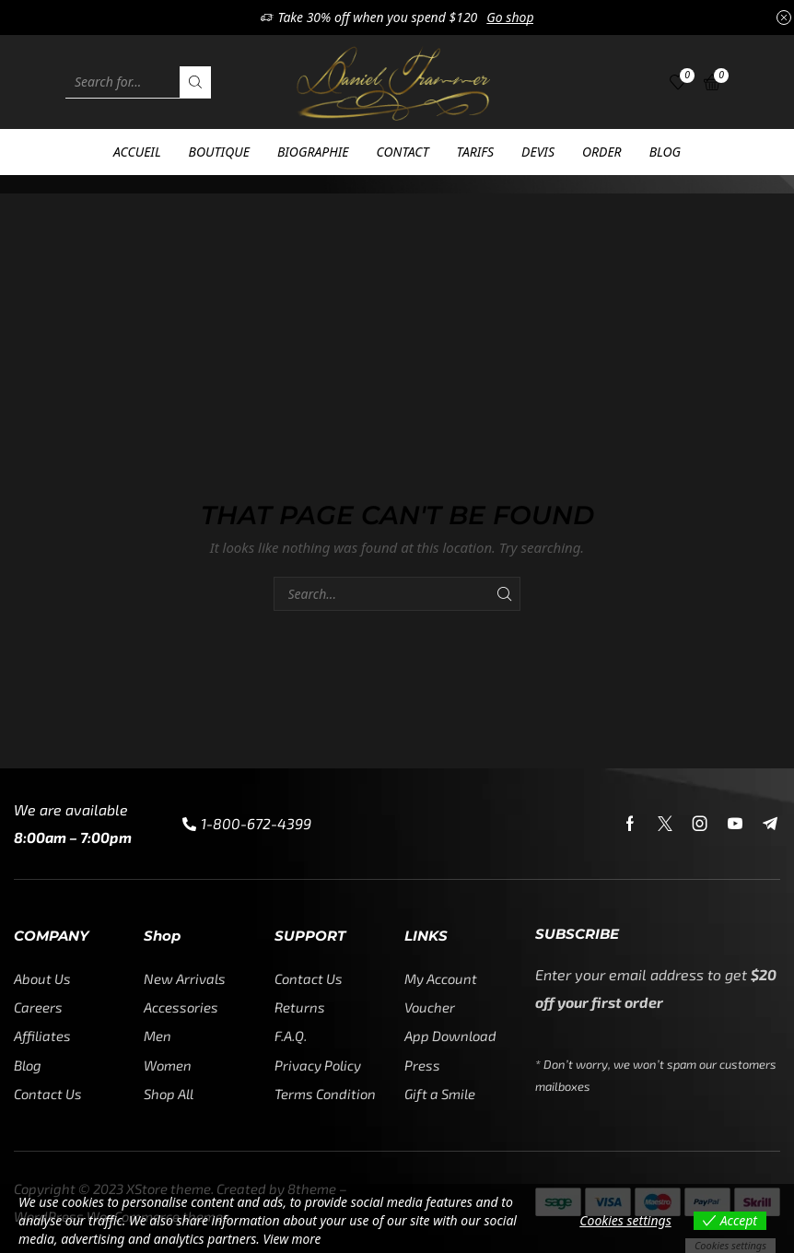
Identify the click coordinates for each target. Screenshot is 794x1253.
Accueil (137, 151)
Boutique (219, 151)
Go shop (509, 17)
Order (602, 151)
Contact (403, 151)
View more (292, 1238)
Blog (665, 151)
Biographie (313, 151)
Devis (538, 151)
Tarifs (476, 151)
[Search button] (195, 82)
